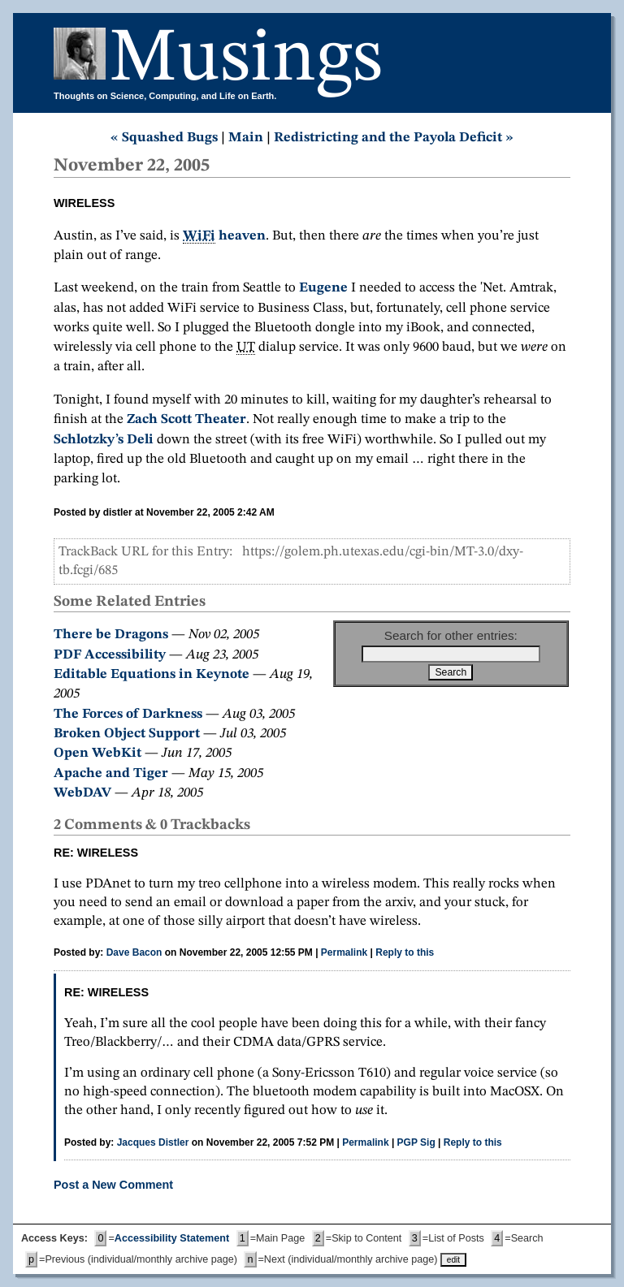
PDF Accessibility (110, 655)
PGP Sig (416, 1142)
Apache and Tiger (111, 773)
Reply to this (404, 952)
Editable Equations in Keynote (151, 674)
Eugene (323, 288)
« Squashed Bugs (164, 138)
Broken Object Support (127, 734)
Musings (246, 59)
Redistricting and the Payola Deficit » (394, 138)
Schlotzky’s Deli (104, 440)
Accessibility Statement (172, 1238)
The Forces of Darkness (128, 714)
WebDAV (82, 793)
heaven (224, 236)
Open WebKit (97, 753)
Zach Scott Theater (186, 419)
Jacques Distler (153, 1142)
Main (245, 138)
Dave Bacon (134, 952)
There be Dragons (111, 634)
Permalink (344, 952)
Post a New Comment (113, 1184)
